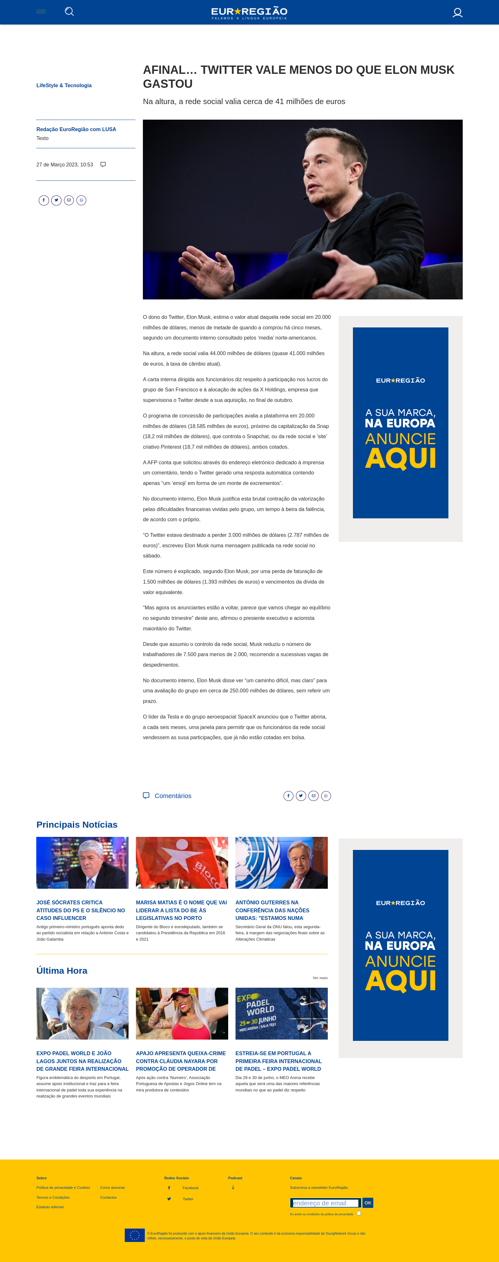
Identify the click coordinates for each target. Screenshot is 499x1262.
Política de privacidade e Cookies (63, 1187)
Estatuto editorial (49, 1207)
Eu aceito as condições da (325, 1214)
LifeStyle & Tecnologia (64, 85)
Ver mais (320, 978)
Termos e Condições (52, 1197)
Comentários (167, 795)
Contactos (108, 1197)
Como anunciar (112, 1187)
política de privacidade (339, 1214)
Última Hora (61, 970)
